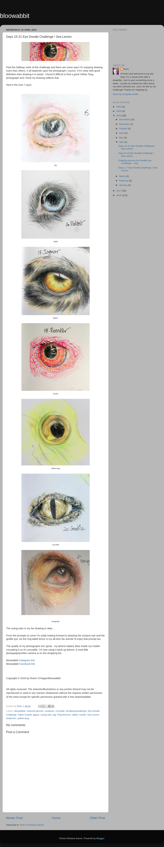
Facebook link (27, 664)
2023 (119, 106)
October (123, 128)
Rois (126, 69)
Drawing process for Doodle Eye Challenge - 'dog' (135, 161)
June (122, 133)
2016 (119, 195)
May (121, 137)
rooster (82, 714)
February (124, 180)
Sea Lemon (93, 714)
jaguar (36, 714)
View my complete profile (125, 94)
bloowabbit (14, 15)
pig (54, 714)
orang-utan (46, 714)
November (124, 124)
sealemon (11, 718)
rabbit (75, 714)
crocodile (60, 711)
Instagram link (27, 660)
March (122, 176)
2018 (119, 115)
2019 (119, 111)
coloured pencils (34, 711)
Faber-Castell (25, 714)
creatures (49, 711)
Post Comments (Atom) (32, 825)
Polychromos (64, 714)
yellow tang (23, 718)
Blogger (100, 838)
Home (56, 818)
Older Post (97, 818)
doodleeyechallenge (76, 711)
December (124, 119)
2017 (119, 190)
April (121, 142)
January (123, 185)
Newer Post (14, 818)
